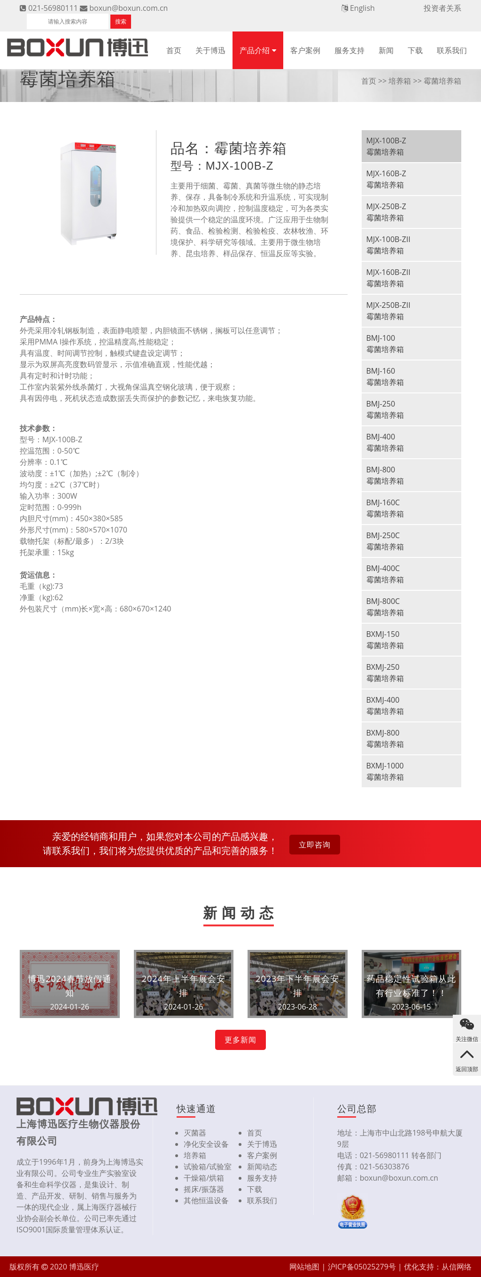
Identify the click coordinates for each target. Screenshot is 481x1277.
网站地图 (304, 1266)
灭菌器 (195, 1133)
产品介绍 (255, 50)
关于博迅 (210, 50)
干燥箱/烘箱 (204, 1178)
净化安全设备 (206, 1144)
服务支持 (349, 50)
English (362, 8)
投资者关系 (442, 8)
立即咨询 (315, 844)
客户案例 (305, 50)
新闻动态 (262, 1166)
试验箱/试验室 (208, 1166)
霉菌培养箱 (442, 81)
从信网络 (457, 1266)
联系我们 (452, 50)
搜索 (120, 21)
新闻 (386, 50)
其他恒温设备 (206, 1200)
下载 (415, 50)
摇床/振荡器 (204, 1189)
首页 (173, 50)
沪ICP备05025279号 (362, 1266)
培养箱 (399, 81)
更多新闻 (240, 1039)
